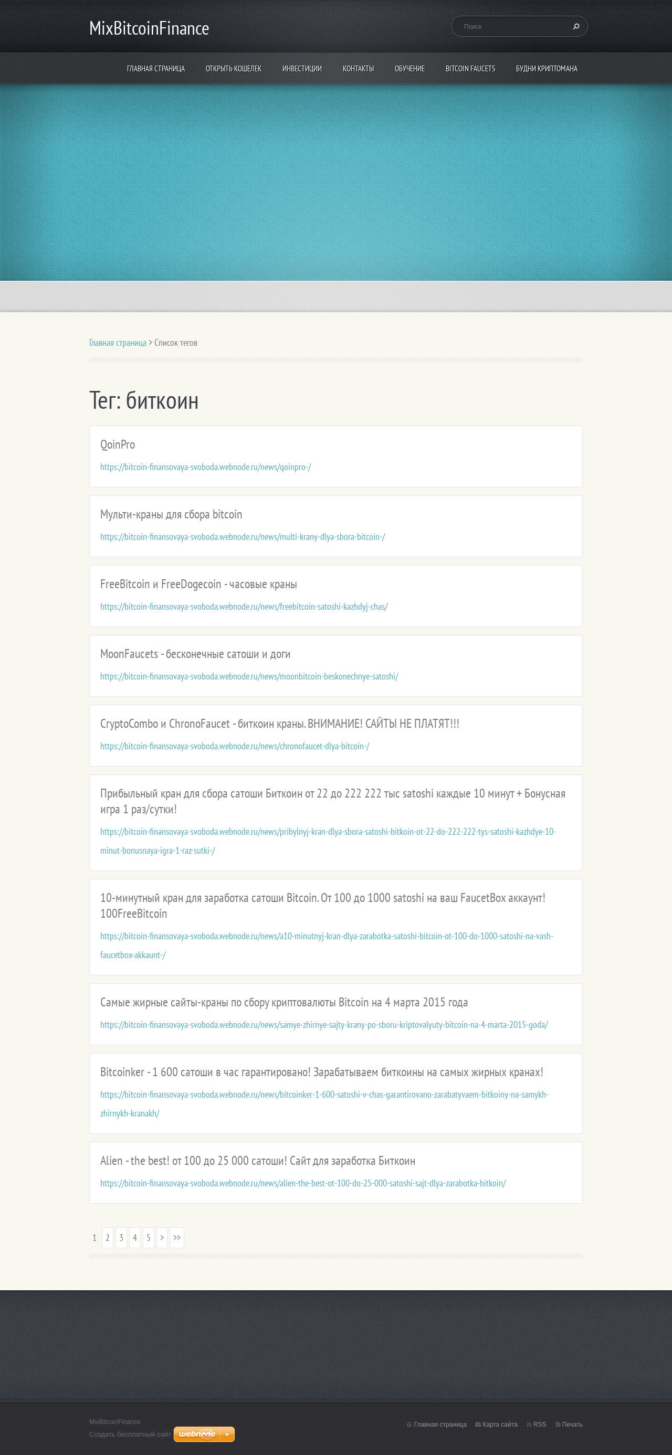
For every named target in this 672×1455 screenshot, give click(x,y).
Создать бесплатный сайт (130, 1434)
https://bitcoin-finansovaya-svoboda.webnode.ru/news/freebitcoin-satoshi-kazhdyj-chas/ (243, 606)
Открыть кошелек (233, 68)
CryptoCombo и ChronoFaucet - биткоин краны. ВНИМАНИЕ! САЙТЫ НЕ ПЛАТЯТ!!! (279, 723)
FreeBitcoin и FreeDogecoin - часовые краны (198, 584)
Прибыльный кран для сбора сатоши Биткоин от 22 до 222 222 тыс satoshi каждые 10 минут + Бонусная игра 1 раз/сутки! (332, 801)
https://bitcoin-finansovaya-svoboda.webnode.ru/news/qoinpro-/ (205, 467)
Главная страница (156, 68)
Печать (572, 1424)
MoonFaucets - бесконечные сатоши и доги (195, 653)
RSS (540, 1424)
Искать (575, 26)
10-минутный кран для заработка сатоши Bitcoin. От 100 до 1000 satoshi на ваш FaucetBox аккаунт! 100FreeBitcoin (322, 905)
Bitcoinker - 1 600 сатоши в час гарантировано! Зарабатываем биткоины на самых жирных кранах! (321, 1072)
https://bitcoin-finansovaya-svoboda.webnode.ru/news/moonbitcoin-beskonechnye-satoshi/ (249, 676)
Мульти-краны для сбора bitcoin (171, 514)
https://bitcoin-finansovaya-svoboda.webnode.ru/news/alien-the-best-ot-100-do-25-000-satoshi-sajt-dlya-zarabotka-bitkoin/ (303, 1183)
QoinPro (117, 444)
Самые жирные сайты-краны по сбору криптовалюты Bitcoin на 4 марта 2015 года (284, 1002)
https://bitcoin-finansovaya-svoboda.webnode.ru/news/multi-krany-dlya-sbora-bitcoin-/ (242, 536)
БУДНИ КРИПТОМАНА (547, 68)
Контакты (358, 68)
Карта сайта (500, 1424)
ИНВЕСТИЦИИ (302, 68)
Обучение (410, 68)
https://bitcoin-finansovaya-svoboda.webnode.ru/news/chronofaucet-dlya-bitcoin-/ (234, 746)
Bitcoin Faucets (470, 68)
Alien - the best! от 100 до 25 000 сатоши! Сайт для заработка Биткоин (257, 1160)
